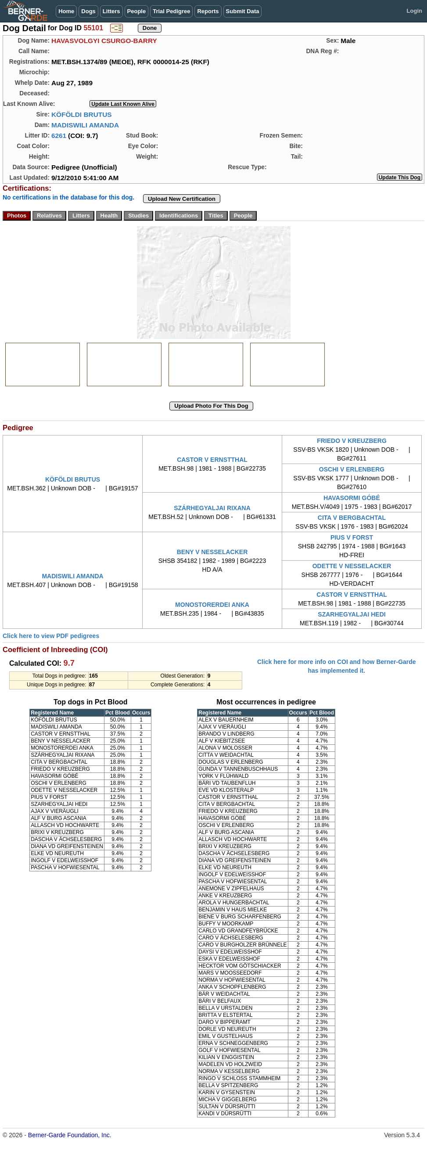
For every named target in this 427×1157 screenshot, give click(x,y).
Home (66, 11)
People (136, 11)
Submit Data (242, 11)
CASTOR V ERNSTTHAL (212, 459)
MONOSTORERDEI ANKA (212, 604)
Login (414, 10)
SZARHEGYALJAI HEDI (351, 614)
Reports (208, 11)
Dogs (88, 11)
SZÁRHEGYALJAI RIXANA (212, 507)
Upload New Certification (181, 199)
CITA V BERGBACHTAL (352, 517)
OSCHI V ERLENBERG (351, 469)
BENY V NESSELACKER (212, 551)
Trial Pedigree (171, 11)
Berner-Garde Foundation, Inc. (69, 1135)
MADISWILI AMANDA (85, 125)
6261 (58, 135)
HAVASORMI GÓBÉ (351, 497)
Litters (111, 11)
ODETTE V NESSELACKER (351, 565)
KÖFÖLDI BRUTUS (81, 114)
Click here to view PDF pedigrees (51, 635)
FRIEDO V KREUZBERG (352, 440)
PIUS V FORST (351, 537)
